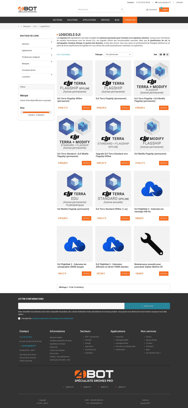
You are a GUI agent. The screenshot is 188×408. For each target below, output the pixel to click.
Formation (149, 346)
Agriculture (89, 346)
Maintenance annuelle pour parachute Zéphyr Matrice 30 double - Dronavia (148, 265)
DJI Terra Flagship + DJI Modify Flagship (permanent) (149, 99)
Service (149, 337)
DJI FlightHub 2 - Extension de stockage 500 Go (149, 210)
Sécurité (88, 340)
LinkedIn (179, 2)
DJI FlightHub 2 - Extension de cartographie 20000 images (71, 265)
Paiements (54, 347)
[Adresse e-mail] (71, 306)
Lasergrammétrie (122, 343)
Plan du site (54, 353)
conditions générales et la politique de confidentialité (52, 318)
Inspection (119, 337)
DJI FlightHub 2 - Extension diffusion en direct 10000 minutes (112, 265)
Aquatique (89, 353)
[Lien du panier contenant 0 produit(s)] (164, 9)
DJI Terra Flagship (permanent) (111, 98)
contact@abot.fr (164, 2)
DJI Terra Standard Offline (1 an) (112, 209)
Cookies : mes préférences (59, 357)
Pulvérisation (120, 350)
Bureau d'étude (151, 340)
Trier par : (99, 54)
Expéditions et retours (57, 344)
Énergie (88, 343)
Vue (155, 54)
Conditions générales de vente (61, 341)
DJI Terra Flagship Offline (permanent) (69, 99)
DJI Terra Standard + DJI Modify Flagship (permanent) (73, 155)
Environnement (90, 350)
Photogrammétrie (122, 340)
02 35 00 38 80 (144, 2)
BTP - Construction (92, 337)
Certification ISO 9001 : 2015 (60, 360)
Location (149, 343)
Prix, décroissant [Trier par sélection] (112, 54)
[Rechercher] (100, 9)
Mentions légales (56, 337)
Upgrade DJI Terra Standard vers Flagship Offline (112, 155)
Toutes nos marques (57, 350)
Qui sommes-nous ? (153, 353)
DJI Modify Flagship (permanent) (150, 154)
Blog (147, 350)
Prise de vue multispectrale (125, 346)
